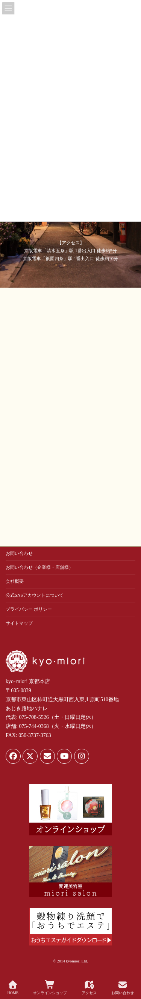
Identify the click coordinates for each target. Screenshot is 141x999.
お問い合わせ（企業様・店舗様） (39, 567)
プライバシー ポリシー (29, 609)
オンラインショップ (50, 988)
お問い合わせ (19, 553)
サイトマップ (19, 623)
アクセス (89, 988)
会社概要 (15, 581)
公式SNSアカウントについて (35, 595)
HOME (12, 988)
